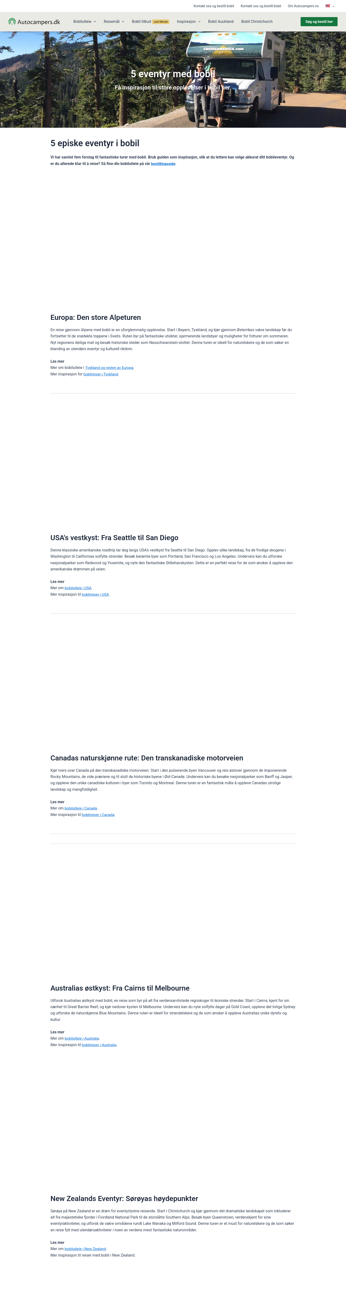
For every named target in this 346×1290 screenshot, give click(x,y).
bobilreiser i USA (96, 594)
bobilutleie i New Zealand (86, 1248)
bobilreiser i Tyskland (102, 374)
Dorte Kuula (134, 1279)
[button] (332, 6)
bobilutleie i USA (79, 588)
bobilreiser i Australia (100, 1044)
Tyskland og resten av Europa (110, 367)
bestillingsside (163, 163)
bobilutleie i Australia (82, 1038)
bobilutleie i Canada (81, 808)
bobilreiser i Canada (99, 814)
